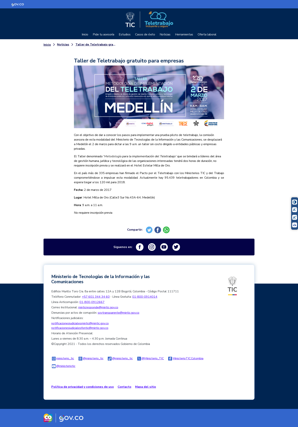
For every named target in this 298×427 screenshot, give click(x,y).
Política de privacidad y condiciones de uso (82, 387)
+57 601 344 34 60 (96, 297)
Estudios (125, 34)
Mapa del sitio (145, 387)
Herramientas (184, 34)
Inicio (85, 34)
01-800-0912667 (92, 302)
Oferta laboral (207, 34)
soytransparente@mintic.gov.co (118, 313)
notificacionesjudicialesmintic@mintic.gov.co (80, 323)
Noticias (165, 34)
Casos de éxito (145, 34)
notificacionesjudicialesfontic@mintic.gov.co (79, 328)
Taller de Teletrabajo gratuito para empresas (96, 44)
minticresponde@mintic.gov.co (98, 307)
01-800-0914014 (144, 297)
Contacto (124, 387)
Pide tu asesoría (103, 34)
